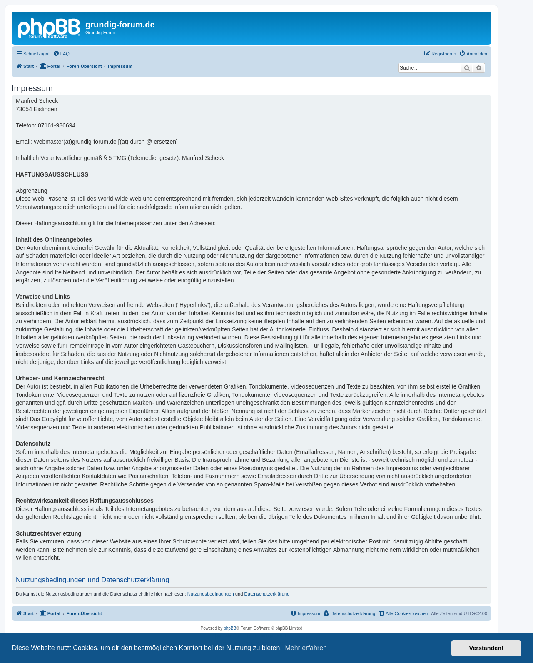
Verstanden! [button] (486, 648)
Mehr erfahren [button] (306, 647)
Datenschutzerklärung (267, 593)
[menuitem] (61, 54)
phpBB (230, 628)
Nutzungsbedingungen (210, 593)
